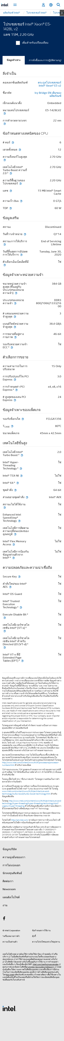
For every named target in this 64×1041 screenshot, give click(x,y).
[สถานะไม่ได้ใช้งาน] (4, 507)
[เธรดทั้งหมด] (20, 149)
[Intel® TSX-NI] (21, 475)
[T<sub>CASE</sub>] (12, 426)
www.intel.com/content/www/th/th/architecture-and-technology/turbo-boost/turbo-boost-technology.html (26, 792)
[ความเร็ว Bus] (21, 200)
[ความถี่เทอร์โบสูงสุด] (4, 159)
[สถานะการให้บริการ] (4, 244)
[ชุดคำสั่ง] (15, 490)
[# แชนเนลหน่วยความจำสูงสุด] (15, 316)
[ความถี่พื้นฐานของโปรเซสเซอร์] (20, 183)
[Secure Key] (19, 576)
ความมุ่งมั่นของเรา (14, 857)
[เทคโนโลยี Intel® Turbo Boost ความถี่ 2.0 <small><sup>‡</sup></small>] (11, 173)
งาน (5, 905)
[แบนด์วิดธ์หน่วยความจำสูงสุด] (15, 326)
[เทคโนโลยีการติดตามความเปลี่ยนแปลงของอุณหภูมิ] (15, 534)
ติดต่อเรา (8, 881)
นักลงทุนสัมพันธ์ (12, 873)
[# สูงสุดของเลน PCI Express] (15, 400)
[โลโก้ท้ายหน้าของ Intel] (9, 1008)
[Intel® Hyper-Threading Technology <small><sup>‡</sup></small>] (21, 468)
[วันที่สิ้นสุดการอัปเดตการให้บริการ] (21, 254)
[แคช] (11, 190)
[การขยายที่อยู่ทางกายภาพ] (15, 337)
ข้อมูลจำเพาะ (14, 60)
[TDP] (10, 208)
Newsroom (9, 889)
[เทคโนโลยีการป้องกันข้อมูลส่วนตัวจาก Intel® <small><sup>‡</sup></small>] (13, 557)
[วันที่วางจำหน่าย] (25, 234)
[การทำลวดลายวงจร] (4, 123)
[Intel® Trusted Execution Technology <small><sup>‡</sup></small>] (21, 607)
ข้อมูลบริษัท (10, 849)
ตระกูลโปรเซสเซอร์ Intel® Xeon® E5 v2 (49, 84)
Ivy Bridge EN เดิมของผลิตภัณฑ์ (48, 94)
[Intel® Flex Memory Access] (14, 544)
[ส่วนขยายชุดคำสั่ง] (27, 497)
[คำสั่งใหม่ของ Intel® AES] (10, 586)
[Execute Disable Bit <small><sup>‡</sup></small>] (4, 617)
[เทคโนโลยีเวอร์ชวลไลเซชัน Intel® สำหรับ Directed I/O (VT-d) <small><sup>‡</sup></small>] (4, 647)
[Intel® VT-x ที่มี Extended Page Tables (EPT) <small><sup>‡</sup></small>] (22, 660)
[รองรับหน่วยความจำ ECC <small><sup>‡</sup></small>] (12, 347)
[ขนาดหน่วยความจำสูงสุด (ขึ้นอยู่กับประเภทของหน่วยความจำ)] (16, 292)
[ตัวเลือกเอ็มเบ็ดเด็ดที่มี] (4, 264)
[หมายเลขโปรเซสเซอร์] (4, 113)
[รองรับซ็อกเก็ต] (23, 418)
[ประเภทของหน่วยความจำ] (15, 303)
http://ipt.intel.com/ (19, 820)
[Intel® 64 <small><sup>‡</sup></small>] (17, 482)
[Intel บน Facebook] (4, 919)
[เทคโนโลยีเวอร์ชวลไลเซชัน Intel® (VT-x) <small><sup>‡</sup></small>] (4, 630)
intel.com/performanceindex (46, 964)
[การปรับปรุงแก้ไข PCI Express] (15, 379)
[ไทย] (50, 5)
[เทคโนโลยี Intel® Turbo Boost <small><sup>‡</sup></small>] (22, 455)
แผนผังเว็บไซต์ (11, 897)
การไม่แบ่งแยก (11, 865)
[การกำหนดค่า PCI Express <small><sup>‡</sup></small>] (16, 389)
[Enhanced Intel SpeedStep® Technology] (19, 520)
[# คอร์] (13, 142)
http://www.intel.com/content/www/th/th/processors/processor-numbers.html (30, 763)
